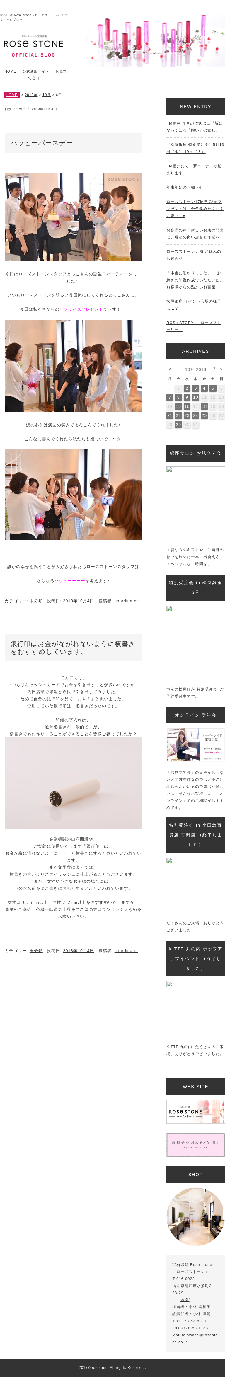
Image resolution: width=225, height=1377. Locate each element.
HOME (10, 71)
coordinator (126, 601)
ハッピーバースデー (42, 142)
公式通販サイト (36, 71)
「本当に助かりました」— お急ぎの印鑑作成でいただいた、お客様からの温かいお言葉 (195, 280)
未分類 (36, 601)
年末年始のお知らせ (184, 187)
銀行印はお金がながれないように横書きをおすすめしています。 (73, 647)
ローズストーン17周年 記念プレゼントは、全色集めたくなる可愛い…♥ (195, 209)
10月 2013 (196, 369)
